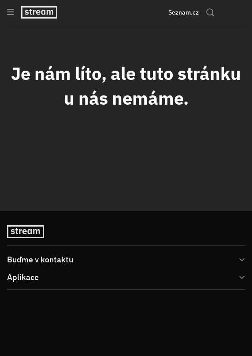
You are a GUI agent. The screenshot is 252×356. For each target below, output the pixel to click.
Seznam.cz (183, 12)
